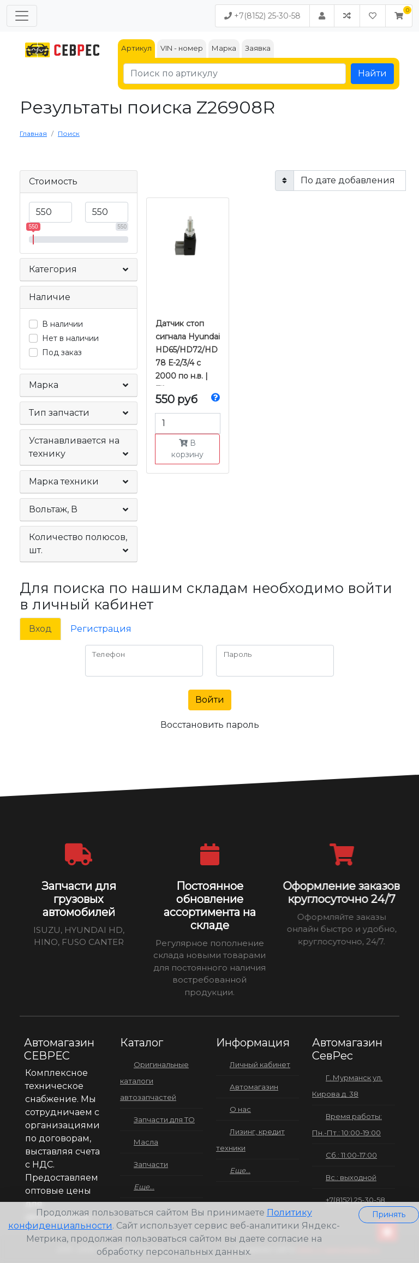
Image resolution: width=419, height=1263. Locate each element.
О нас (240, 1109)
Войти (209, 700)
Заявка (258, 48)
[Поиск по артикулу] (234, 73)
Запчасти (151, 1164)
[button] (398, 16)
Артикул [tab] (136, 48)
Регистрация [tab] (100, 629)
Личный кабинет (260, 1064)
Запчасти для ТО (164, 1119)
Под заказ (62, 352)
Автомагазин (254, 1086)
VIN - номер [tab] (181, 48)
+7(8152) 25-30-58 (262, 16)
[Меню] (22, 16)
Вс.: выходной (351, 1177)
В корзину (187, 448)
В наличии (62, 324)
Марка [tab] (224, 48)
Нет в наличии (70, 338)
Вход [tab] (40, 629)
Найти (372, 73)
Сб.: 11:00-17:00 (351, 1155)
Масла (146, 1142)
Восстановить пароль (209, 725)
